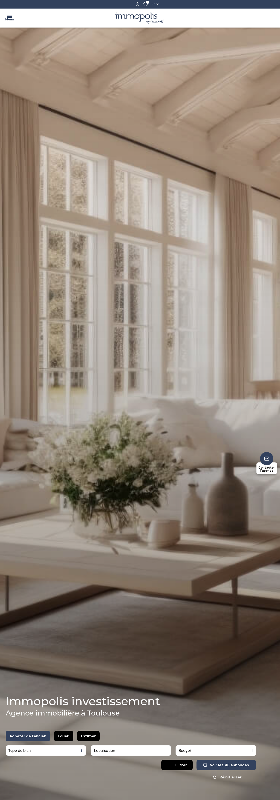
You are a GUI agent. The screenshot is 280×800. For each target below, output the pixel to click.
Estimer (88, 736)
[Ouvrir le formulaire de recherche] (177, 765)
